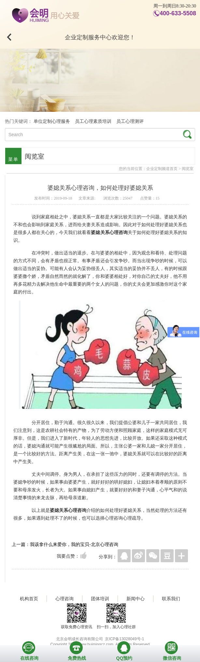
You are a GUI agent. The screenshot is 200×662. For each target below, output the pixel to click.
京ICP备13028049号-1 (124, 639)
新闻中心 (135, 598)
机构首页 (29, 598)
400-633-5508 (178, 13)
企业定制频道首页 (162, 168)
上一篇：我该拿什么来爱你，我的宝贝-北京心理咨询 (65, 544)
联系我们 (171, 598)
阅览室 (187, 168)
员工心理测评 (130, 121)
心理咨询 (64, 598)
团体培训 (100, 598)
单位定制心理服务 (52, 121)
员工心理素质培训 (93, 121)
